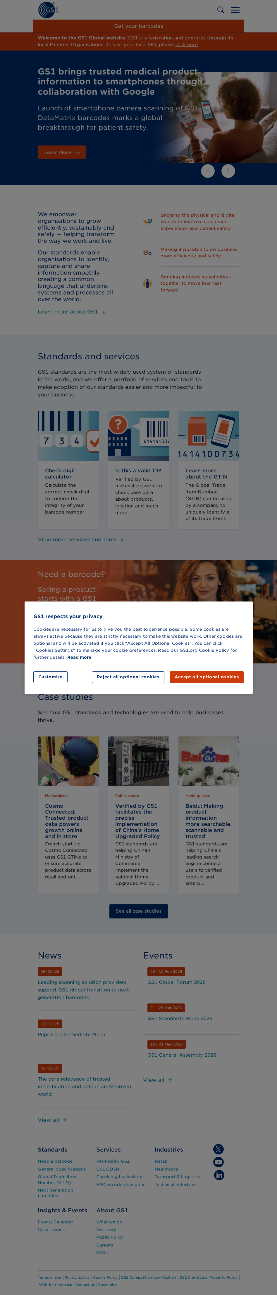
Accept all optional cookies (207, 677)
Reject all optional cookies (128, 677)
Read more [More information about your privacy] (79, 657)
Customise (50, 677)
